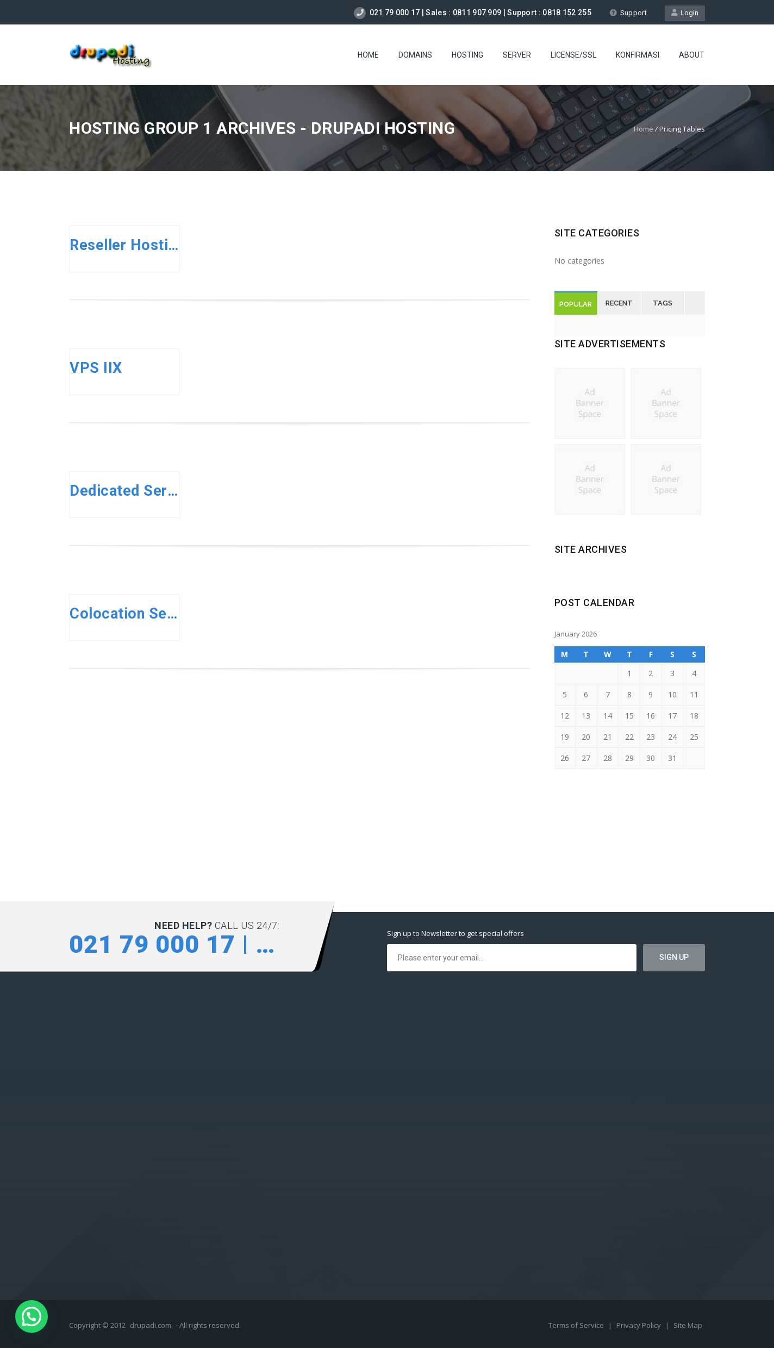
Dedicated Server (124, 491)
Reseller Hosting (124, 245)
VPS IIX (96, 368)
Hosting (467, 55)
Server (517, 55)
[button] (31, 1316)
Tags (662, 303)
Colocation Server (124, 613)
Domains (415, 55)
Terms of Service (577, 1325)
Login (684, 13)
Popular (575, 304)
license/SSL (573, 55)
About (691, 55)
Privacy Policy (639, 1325)
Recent (619, 303)
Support (628, 13)
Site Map (687, 1325)
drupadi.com (150, 1325)
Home (368, 55)
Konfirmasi (637, 55)
